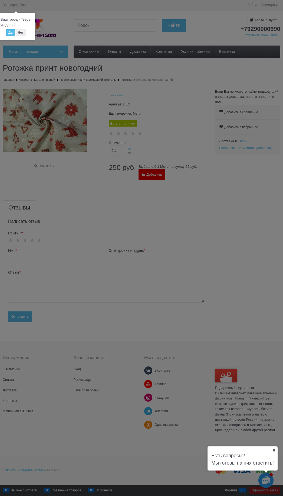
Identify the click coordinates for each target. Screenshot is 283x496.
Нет (21, 32)
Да (10, 32)
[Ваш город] (274, 450)
